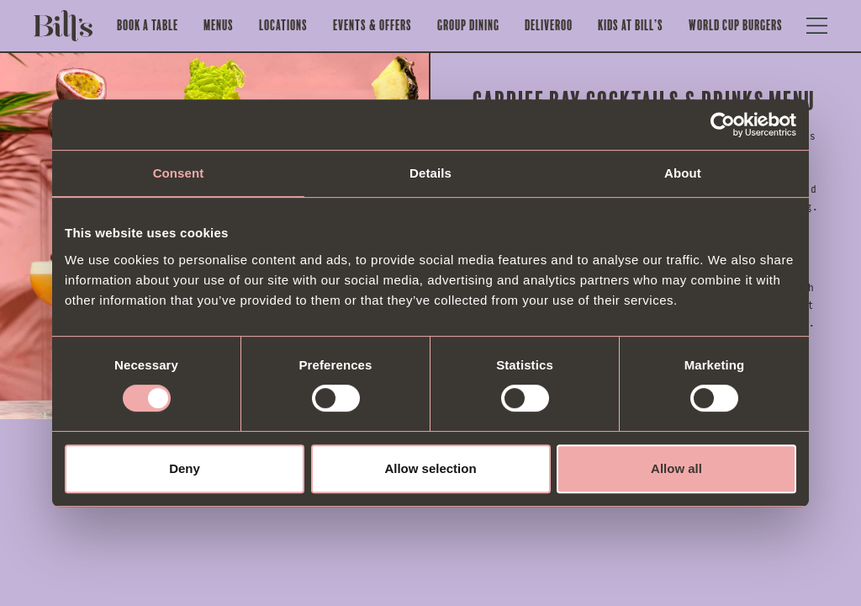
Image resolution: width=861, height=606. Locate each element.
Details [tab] (430, 173)
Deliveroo (549, 25)
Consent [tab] (178, 173)
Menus (218, 25)
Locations (283, 25)
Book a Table (147, 25)
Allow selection (430, 468)
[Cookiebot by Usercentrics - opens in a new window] (722, 124)
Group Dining (468, 25)
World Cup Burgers (736, 25)
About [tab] (682, 173)
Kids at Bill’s (630, 25)
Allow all (676, 468)
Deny (184, 468)
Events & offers (372, 25)
